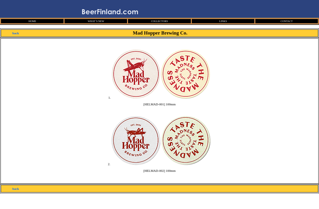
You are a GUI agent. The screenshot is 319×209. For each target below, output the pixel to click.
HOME (32, 21)
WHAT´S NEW (96, 21)
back (15, 33)
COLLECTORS (159, 21)
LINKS (223, 21)
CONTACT (286, 21)
